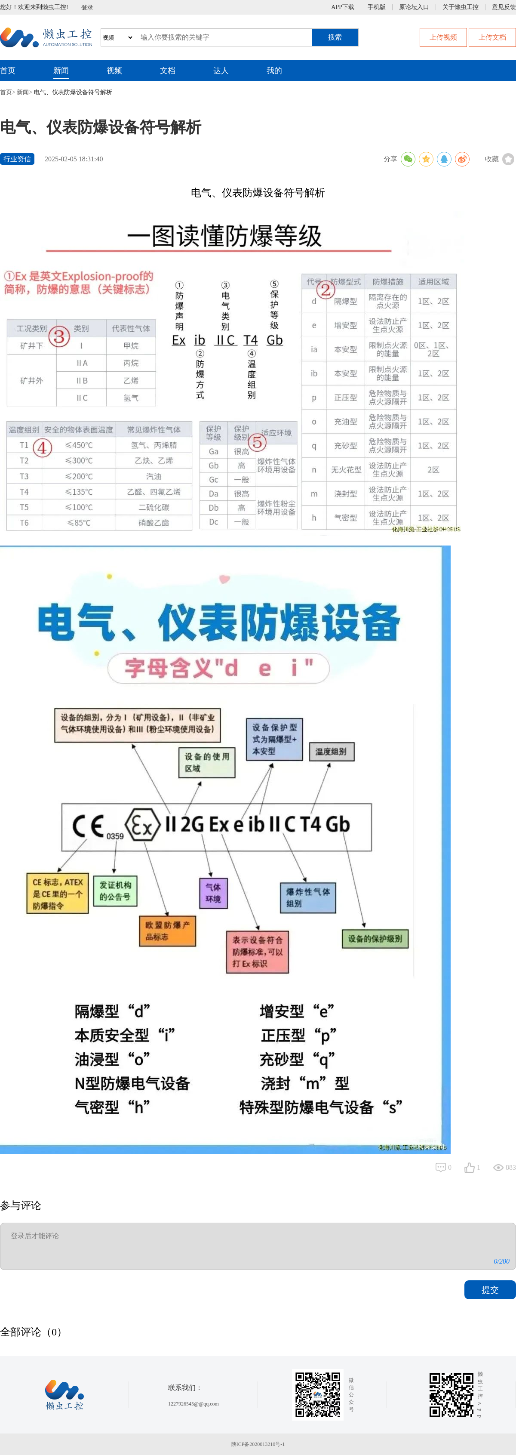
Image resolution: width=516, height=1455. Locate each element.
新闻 (61, 70)
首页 (7, 70)
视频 (114, 70)
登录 (87, 7)
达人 (221, 70)
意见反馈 (504, 7)
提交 (490, 1290)
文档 (167, 70)
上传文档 (492, 37)
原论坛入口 (414, 7)
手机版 (377, 7)
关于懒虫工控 (460, 7)
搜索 (335, 37)
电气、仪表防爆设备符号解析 (73, 92)
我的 (274, 70)
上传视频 (443, 37)
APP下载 (342, 7)
